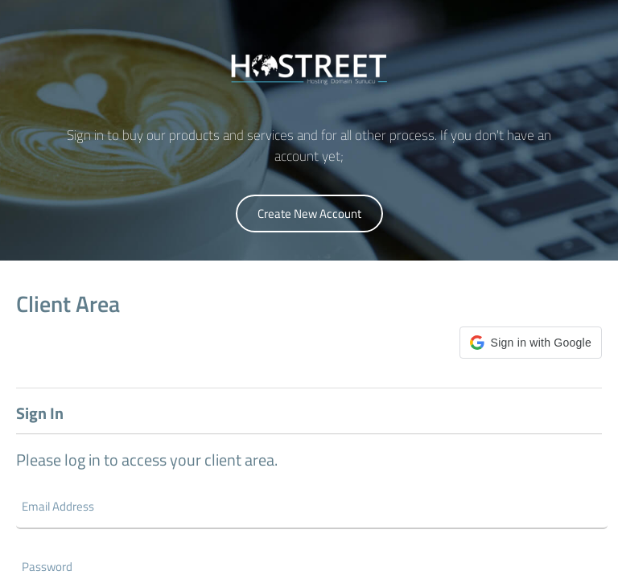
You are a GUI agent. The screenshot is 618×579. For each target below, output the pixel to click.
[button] (530, 342)
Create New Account (309, 213)
